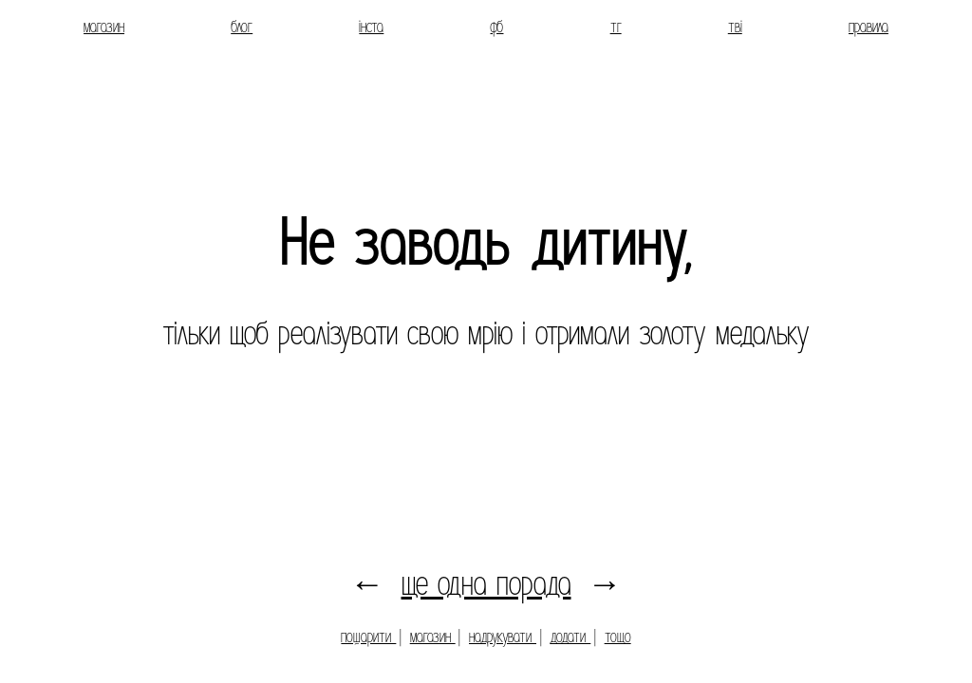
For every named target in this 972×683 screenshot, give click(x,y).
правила (868, 27)
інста (371, 27)
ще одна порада (486, 583)
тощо (618, 637)
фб (496, 27)
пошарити (368, 637)
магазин (104, 27)
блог (241, 27)
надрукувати (502, 637)
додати (570, 637)
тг (616, 27)
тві (735, 27)
